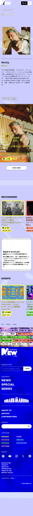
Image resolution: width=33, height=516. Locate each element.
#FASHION (22, 443)
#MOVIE (5, 440)
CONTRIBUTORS (9, 417)
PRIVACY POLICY (7, 472)
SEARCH (4, 422)
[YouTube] (10, 456)
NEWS (6, 380)
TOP (2, 324)
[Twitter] (23, 456)
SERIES (6, 388)
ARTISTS (5, 413)
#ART (19, 437)
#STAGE (5, 443)
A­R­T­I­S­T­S (8, 324)
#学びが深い (6, 344)
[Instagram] (16, 456)
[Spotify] (3, 456)
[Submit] (29, 426)
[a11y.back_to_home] (5, 3)
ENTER (27, 368)
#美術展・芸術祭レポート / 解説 (21, 344)
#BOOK (20, 440)
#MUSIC (5, 437)
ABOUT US (6, 410)
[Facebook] (30, 456)
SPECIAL (7, 384)
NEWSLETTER (6, 365)
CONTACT (4, 465)
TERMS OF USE (6, 471)
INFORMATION (6, 469)
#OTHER (5, 446)
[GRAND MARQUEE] (16, 400)
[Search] (16, 426)
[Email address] (12, 368)
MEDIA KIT (5, 467)
